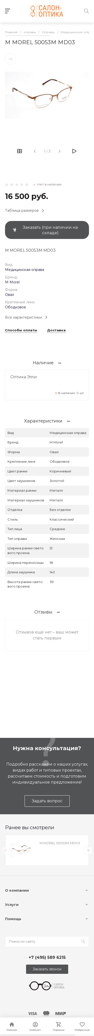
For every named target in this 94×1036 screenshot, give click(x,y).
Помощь (13, 919)
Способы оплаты (21, 330)
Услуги (12, 904)
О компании (17, 890)
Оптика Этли (23, 377)
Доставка (56, 330)
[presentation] (6, 850)
